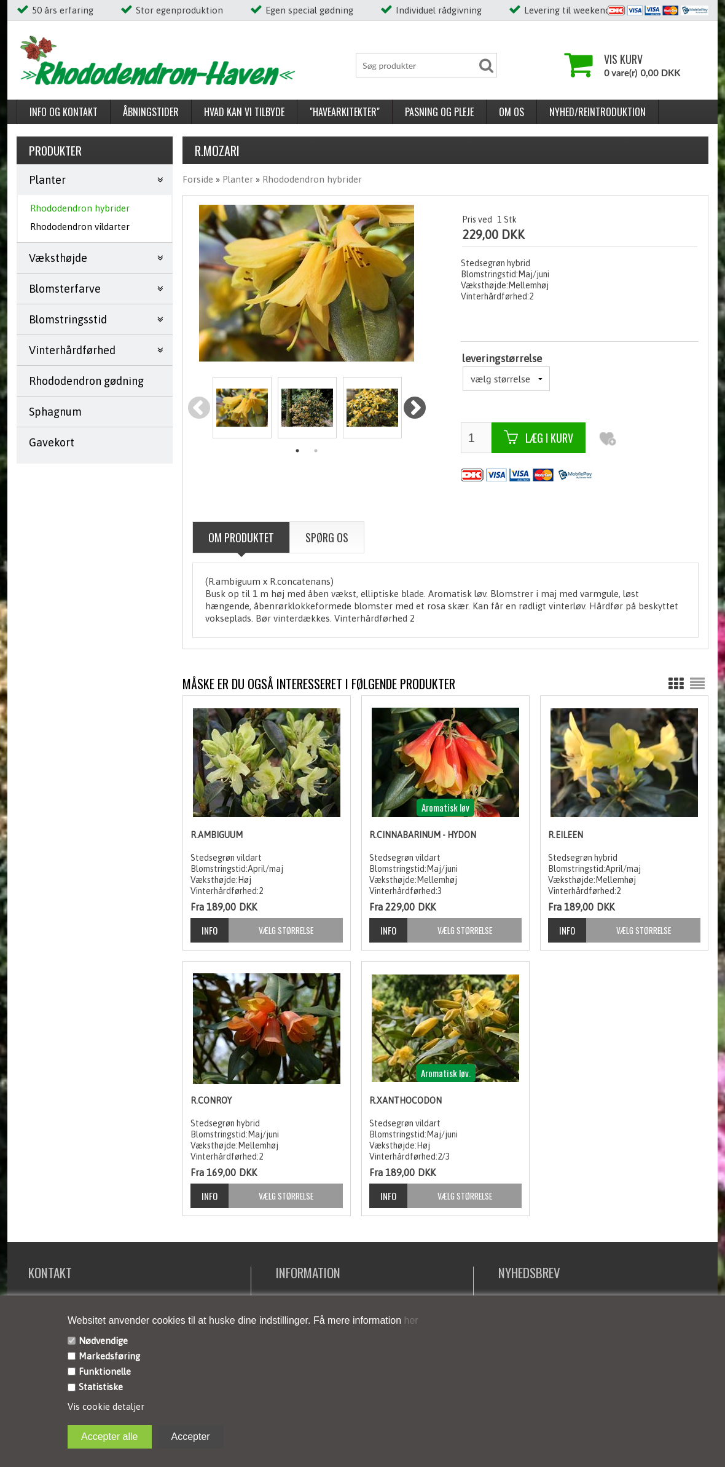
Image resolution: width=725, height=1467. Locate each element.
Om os (511, 112)
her (409, 1320)
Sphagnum (55, 411)
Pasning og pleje (439, 112)
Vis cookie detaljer (106, 1406)
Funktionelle (105, 1371)
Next (414, 408)
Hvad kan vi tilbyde (244, 112)
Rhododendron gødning (86, 380)
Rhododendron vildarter (80, 226)
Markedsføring (109, 1356)
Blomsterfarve (65, 288)
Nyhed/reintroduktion (597, 112)
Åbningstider (151, 112)
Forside (197, 179)
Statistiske (101, 1387)
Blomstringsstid (68, 319)
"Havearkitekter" (345, 112)
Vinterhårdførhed (72, 350)
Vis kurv (623, 59)
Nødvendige (103, 1340)
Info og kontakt (63, 112)
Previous (199, 408)
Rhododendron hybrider (80, 208)
